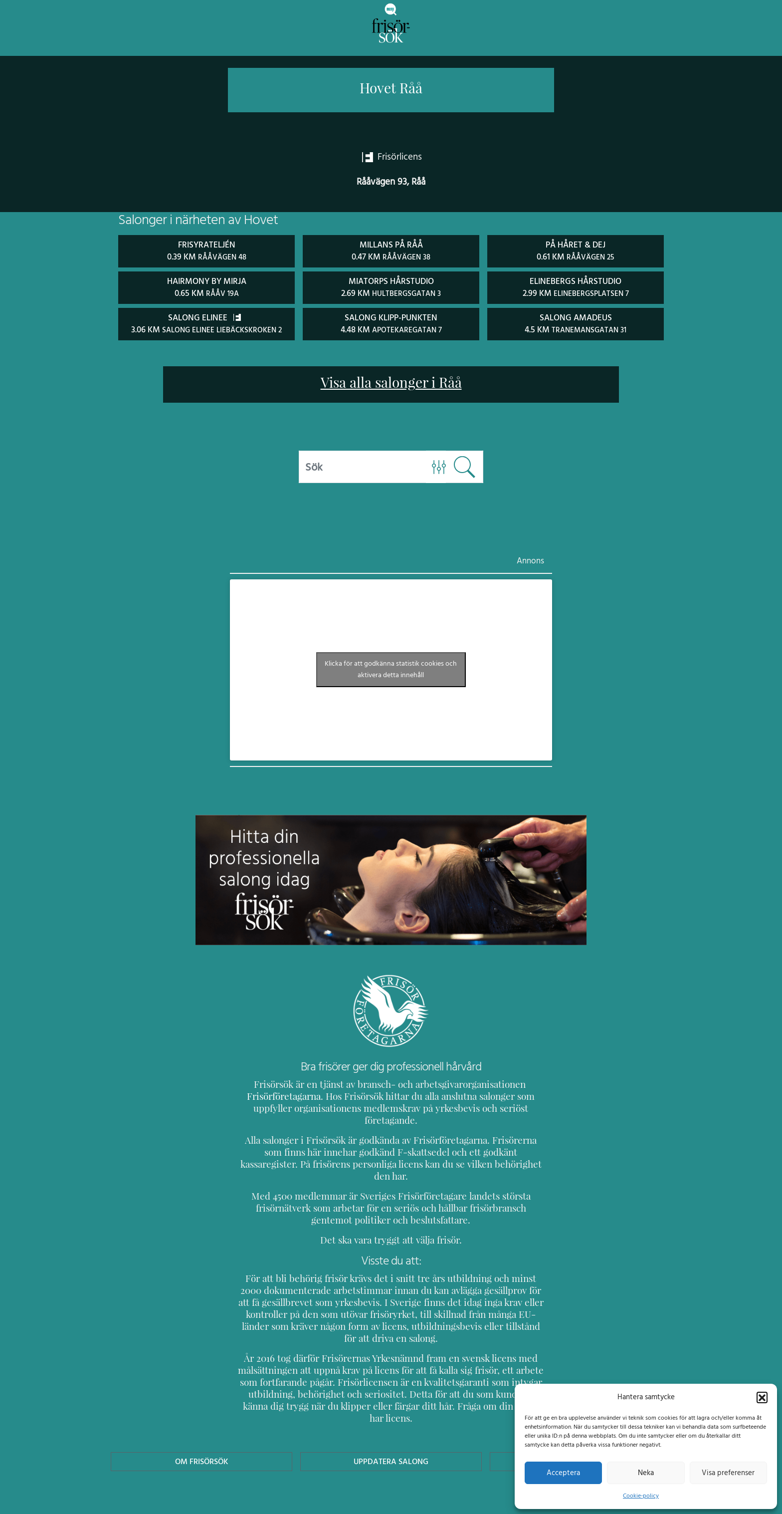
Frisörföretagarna (273, 1095)
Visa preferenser (728, 1473)
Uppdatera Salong (391, 1412)
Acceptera (563, 1473)
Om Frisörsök (201, 1412)
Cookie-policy (640, 1496)
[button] (762, 1397)
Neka (645, 1473)
